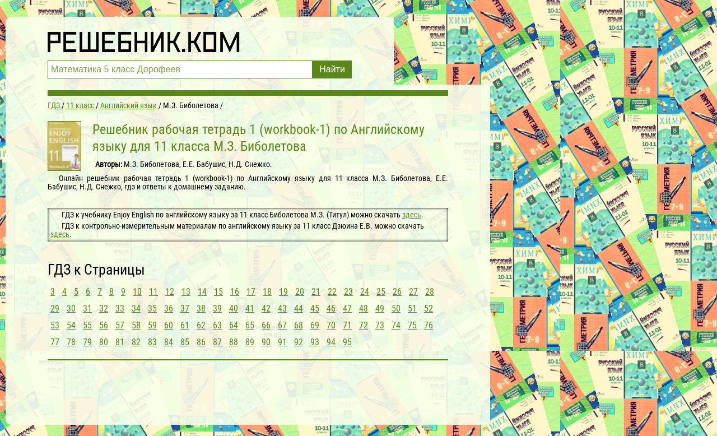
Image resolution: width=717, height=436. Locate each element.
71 (347, 325)
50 (396, 308)
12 (169, 291)
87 (217, 342)
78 (71, 342)
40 (233, 308)
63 (217, 325)
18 (267, 291)
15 (218, 291)
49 (379, 308)
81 (119, 342)
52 (428, 308)
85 (184, 342)
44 (298, 308)
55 (87, 325)
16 (234, 291)
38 (201, 308)
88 (233, 342)
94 (331, 342)
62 (201, 325)
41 (249, 308)
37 (184, 308)
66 (266, 325)
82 (136, 342)
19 (283, 291)
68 (298, 325)
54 (71, 325)
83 (152, 342)
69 (314, 325)
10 (137, 291)
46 (331, 308)
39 (217, 308)
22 (332, 291)
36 (168, 308)
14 (202, 291)
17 (250, 291)
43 (282, 308)
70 (331, 325)
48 (363, 308)
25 (380, 291)
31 (87, 308)
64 (233, 325)
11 (153, 291)
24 (364, 291)
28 (429, 291)
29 (54, 308)
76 (428, 325)
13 (185, 291)
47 (347, 308)
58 (136, 325)
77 (54, 342)
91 (282, 342)
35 (152, 308)
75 (412, 325)
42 (266, 308)
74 (396, 325)
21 (315, 291)
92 (298, 342)
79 (87, 342)
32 (103, 308)
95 (347, 342)
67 (282, 325)
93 (314, 342)
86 (201, 342)
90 (266, 342)
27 (413, 291)
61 (184, 325)
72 (363, 325)
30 (71, 308)
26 (397, 291)
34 (136, 308)
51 (412, 308)
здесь (411, 214)
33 (119, 308)
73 (379, 325)
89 (249, 342)
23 (348, 291)
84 (168, 342)
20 (299, 291)
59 (152, 325)
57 (119, 325)
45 (314, 308)
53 (54, 325)
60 (168, 325)
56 (103, 325)
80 (103, 342)
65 (249, 325)
